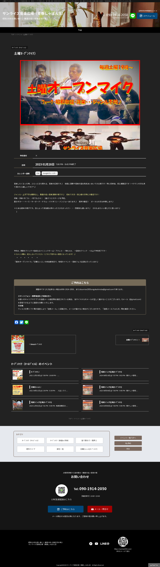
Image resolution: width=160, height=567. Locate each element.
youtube (96, 543)
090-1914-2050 (117, 14)
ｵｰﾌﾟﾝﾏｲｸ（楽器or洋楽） (60, 440)
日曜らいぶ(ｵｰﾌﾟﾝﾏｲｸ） (89, 449)
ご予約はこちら (68, 509)
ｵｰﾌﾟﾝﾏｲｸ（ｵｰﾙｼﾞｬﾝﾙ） (31, 440)
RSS (128, 449)
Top (80, 30)
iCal (38, 173)
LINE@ (104, 543)
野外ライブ (30, 449)
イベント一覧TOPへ (128, 438)
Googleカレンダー (49, 173)
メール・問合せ (101, 508)
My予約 (128, 443)
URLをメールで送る (123, 551)
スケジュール (149, 15)
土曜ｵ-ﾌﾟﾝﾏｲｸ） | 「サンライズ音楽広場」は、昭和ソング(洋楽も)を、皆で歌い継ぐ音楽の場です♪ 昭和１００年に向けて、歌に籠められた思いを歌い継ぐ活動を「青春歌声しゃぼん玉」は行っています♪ (66, 1)
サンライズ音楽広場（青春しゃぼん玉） (33, 13)
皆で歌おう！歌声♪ (89, 440)
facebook (90, 543)
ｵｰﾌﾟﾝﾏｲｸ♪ (35, 372)
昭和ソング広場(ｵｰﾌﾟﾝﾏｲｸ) (111, 372)
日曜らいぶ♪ (36, 387)
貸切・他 (60, 449)
